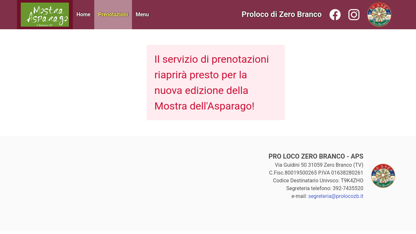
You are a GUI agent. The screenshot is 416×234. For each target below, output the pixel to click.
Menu (142, 14)
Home (84, 14)
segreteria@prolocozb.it (335, 196)
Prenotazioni (113, 14)
